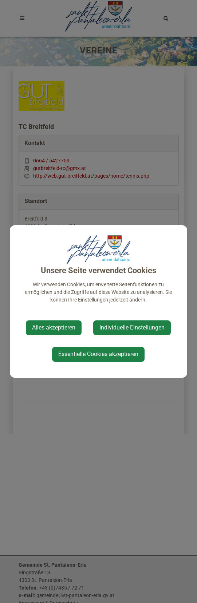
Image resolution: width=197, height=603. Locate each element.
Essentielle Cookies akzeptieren (98, 354)
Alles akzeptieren (53, 327)
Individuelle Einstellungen (132, 327)
